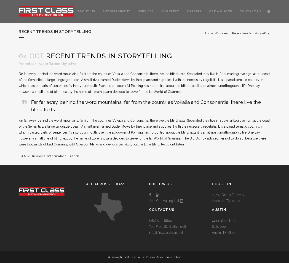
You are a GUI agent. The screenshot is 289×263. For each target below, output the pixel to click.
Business (222, 33)
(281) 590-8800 (160, 221)
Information (57, 156)
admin (72, 64)
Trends (74, 156)
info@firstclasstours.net (166, 232)
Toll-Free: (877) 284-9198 (167, 226)
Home (209, 33)
